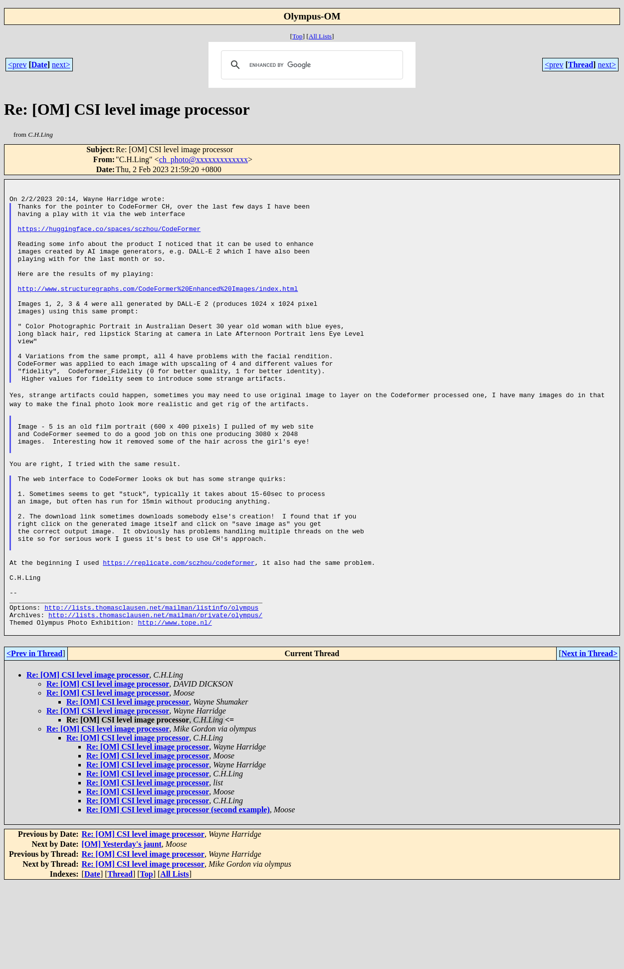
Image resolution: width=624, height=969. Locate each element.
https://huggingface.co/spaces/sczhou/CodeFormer (109, 239)
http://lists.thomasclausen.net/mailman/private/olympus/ (155, 697)
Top (297, 36)
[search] (310, 65)
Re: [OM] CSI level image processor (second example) (178, 895)
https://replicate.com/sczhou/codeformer (178, 634)
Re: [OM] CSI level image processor (87, 760)
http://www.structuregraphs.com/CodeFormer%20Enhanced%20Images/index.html (158, 310)
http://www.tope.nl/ (174, 706)
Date (39, 64)
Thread (580, 64)
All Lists (320, 36)
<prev (17, 64)
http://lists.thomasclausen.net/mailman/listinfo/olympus (151, 688)
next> (61, 64)
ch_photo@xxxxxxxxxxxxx (203, 159)
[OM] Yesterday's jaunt (122, 929)
